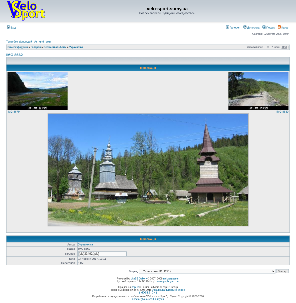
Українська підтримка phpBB (168, 289)
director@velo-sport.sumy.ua (148, 299)
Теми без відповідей (19, 41)
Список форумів (18, 47)
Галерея (233, 27)
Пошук (268, 27)
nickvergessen (171, 278)
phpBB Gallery (139, 278)
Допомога (251, 27)
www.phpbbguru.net (168, 281)
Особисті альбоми (55, 47)
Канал (283, 27)
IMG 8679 (14, 111)
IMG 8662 (14, 55)
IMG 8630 (282, 111)
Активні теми (42, 41)
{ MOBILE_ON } (148, 292)
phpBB (135, 287)
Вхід (11, 27)
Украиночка (76, 47)
